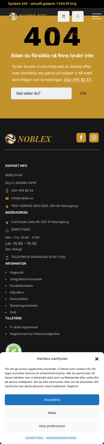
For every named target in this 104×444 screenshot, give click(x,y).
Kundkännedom (21, 285)
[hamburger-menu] (97, 16)
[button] (96, 358)
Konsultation (19, 299)
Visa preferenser (52, 426)
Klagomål (16, 272)
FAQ (13, 312)
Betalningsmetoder (24, 305)
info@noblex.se (19, 198)
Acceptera (52, 399)
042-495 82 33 (77, 79)
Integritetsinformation (61, 437)
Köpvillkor (17, 292)
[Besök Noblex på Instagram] (94, 137)
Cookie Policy (34, 437)
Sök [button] (83, 93)
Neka (52, 413)
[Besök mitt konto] (78, 16)
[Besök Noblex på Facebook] (81, 137)
